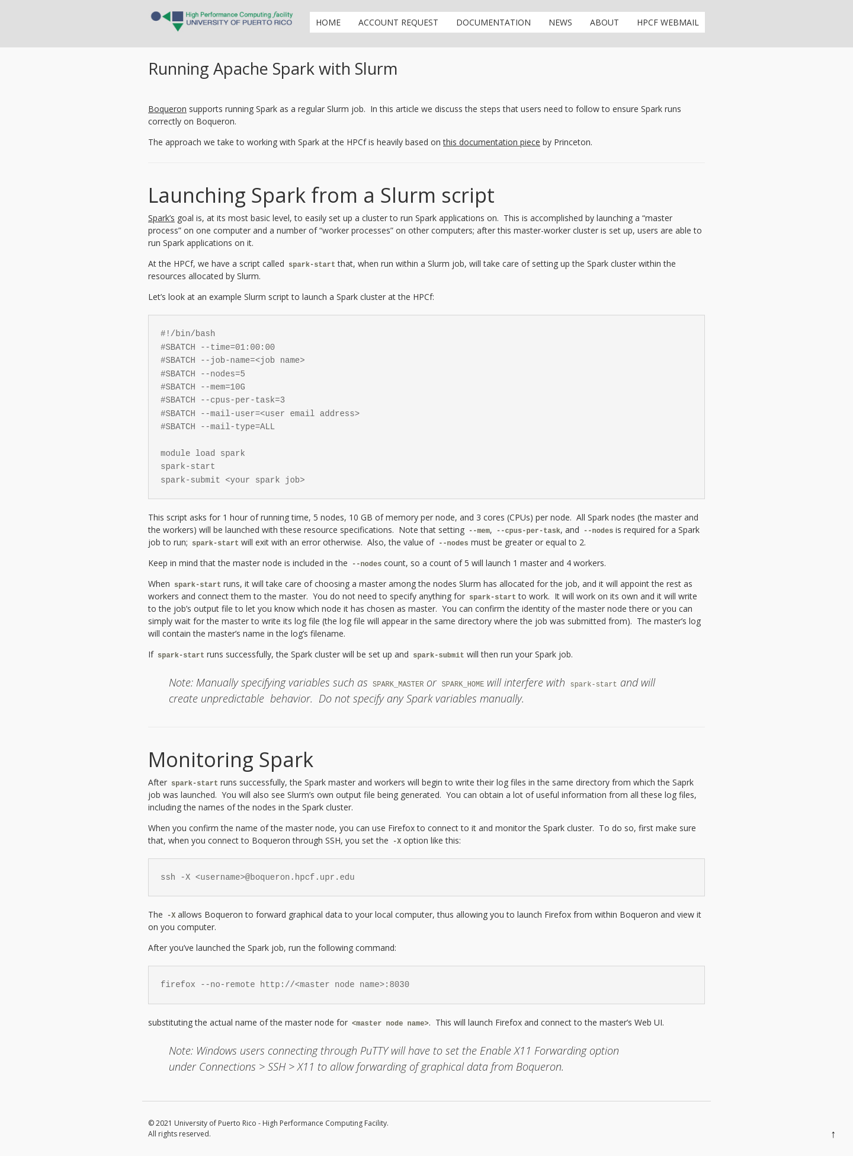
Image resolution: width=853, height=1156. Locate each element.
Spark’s (161, 217)
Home (328, 22)
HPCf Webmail (668, 22)
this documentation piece (491, 142)
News (560, 22)
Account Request (398, 22)
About (604, 22)
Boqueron (167, 108)
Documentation (493, 22)
